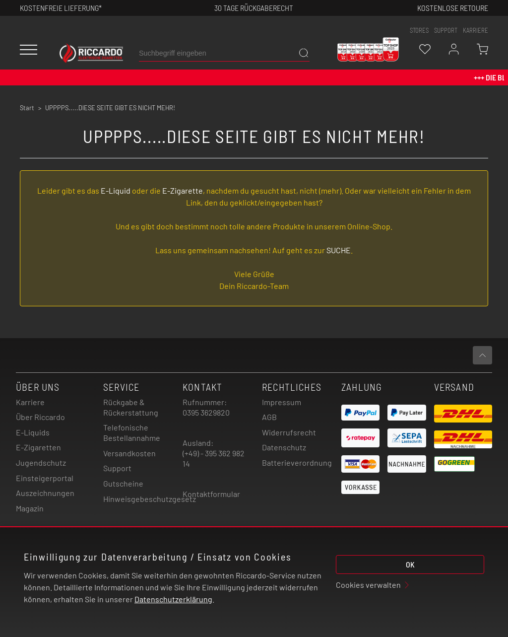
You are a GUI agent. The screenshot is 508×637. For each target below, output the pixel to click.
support (445, 30)
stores (419, 30)
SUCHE (338, 250)
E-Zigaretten (38, 447)
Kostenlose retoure (452, 7)
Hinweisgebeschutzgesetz (149, 498)
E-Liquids (33, 432)
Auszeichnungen (45, 492)
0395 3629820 (206, 412)
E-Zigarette (182, 190)
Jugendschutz (41, 462)
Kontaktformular (211, 493)
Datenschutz (284, 447)
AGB (269, 417)
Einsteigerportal (44, 478)
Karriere (475, 30)
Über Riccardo (40, 417)
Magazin (30, 508)
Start (27, 108)
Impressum (281, 402)
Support (117, 468)
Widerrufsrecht (289, 432)
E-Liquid (115, 190)
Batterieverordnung (297, 462)
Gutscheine (123, 483)
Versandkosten (129, 453)
